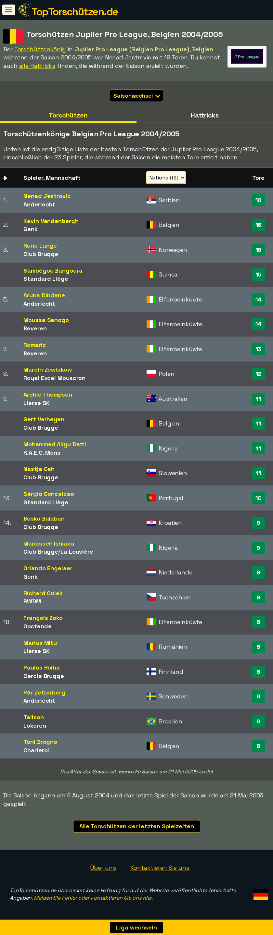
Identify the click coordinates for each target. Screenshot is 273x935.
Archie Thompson (47, 394)
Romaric (34, 345)
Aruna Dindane (44, 295)
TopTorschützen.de (75, 11)
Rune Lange (40, 245)
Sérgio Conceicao (48, 494)
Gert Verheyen (43, 419)
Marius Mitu (40, 642)
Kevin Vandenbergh (50, 221)
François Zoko (43, 617)
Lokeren (34, 725)
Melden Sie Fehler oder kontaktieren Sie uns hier (92, 897)
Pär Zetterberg (44, 692)
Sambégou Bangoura (52, 270)
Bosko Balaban (44, 518)
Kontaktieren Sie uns (159, 867)
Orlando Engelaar (47, 568)
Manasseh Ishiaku (48, 543)
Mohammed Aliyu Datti (54, 444)
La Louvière (76, 551)
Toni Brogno (40, 741)
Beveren (34, 328)
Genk (30, 229)
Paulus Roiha (41, 667)
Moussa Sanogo (46, 320)
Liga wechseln (136, 927)
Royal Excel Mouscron (54, 378)
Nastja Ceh (39, 469)
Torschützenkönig (40, 49)
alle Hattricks (37, 65)
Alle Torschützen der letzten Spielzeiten (136, 826)
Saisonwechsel (136, 95)
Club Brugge (40, 254)
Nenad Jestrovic (47, 196)
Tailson (33, 717)
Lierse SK (36, 403)
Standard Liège (45, 278)
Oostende (37, 626)
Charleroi (36, 750)
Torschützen (68, 115)
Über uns (103, 867)
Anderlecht (39, 204)
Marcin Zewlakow (47, 369)
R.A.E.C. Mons (41, 452)
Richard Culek (43, 593)
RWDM (32, 601)
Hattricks (205, 115)
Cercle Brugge (43, 676)
